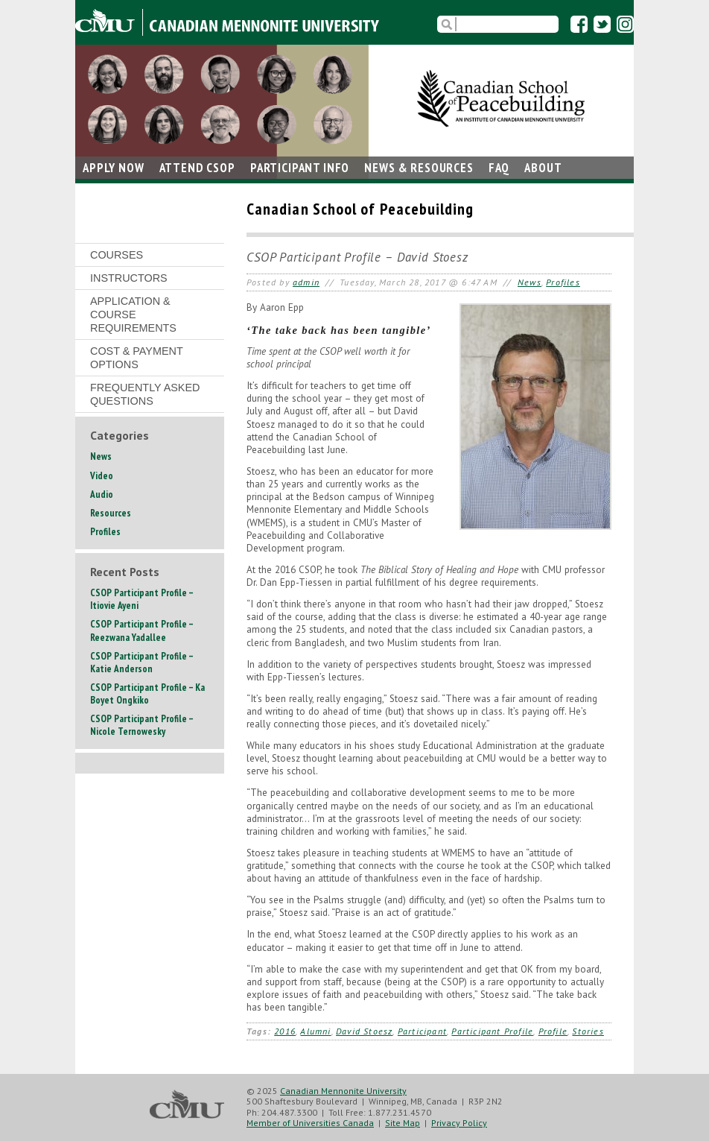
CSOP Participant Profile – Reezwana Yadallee (141, 630)
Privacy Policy (459, 1122)
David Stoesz (364, 1031)
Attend (197, 167)
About (543, 167)
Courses (116, 255)
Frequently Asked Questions (145, 394)
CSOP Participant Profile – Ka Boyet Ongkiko (147, 694)
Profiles (563, 282)
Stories (587, 1031)
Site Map (402, 1122)
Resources (110, 513)
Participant (299, 167)
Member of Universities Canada (310, 1122)
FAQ (499, 167)
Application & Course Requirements (133, 314)
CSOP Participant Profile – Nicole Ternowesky (141, 725)
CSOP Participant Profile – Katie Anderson (141, 662)
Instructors (129, 278)
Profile (552, 1031)
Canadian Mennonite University (343, 1090)
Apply (113, 167)
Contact (108, 190)
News (418, 167)
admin (306, 282)
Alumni (315, 1031)
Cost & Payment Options (136, 357)
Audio (101, 494)
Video (101, 476)
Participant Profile (492, 1031)
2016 (285, 1031)
